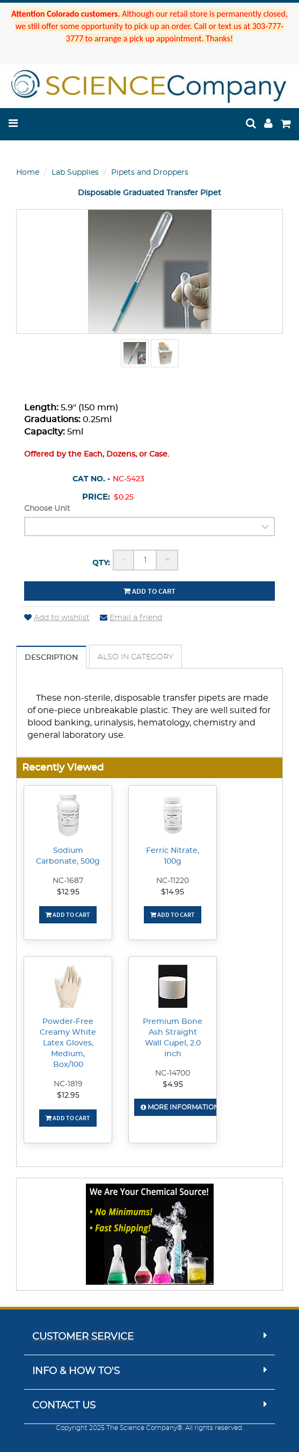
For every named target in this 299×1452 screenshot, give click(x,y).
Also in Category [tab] (135, 657)
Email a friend (131, 618)
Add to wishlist (57, 618)
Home (27, 172)
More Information (180, 1107)
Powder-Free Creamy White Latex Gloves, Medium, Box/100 (68, 1043)
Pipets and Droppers (149, 172)
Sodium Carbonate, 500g (68, 856)
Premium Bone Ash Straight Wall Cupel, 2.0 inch (172, 1038)
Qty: (101, 563)
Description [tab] (51, 657)
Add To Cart (68, 914)
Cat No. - (91, 479)
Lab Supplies (75, 172)
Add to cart (149, 591)
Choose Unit (47, 509)
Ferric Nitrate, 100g (172, 856)
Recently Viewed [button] (63, 768)
